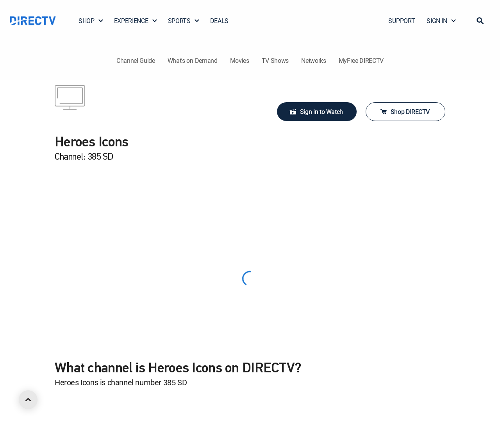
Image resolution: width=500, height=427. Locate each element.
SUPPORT (401, 20)
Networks (313, 60)
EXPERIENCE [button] (136, 20)
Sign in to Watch (316, 111)
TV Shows (275, 60)
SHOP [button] (91, 20)
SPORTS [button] (184, 20)
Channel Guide (135, 60)
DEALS (219, 20)
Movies (239, 60)
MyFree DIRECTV (361, 60)
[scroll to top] (28, 399)
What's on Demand (193, 60)
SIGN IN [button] (442, 20)
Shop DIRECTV (405, 111)
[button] (480, 20)
